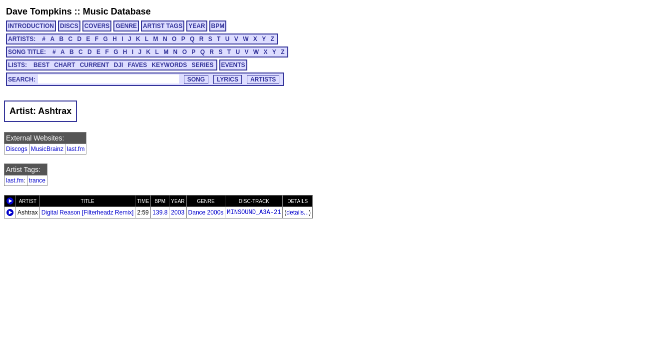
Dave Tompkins (39, 11)
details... (297, 212)
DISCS (69, 26)
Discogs (16, 149)
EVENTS (233, 65)
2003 (177, 212)
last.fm (75, 149)
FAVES (137, 65)
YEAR (196, 26)
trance (37, 180)
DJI (118, 65)
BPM (218, 26)
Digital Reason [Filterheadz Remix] (87, 212)
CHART (64, 65)
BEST (41, 65)
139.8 (159, 212)
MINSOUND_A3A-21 (254, 212)
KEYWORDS (169, 65)
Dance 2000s (206, 212)
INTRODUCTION (31, 26)
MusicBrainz (47, 149)
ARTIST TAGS (162, 26)
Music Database (117, 11)
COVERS (97, 26)
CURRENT (94, 65)
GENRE (126, 26)
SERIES (203, 65)
